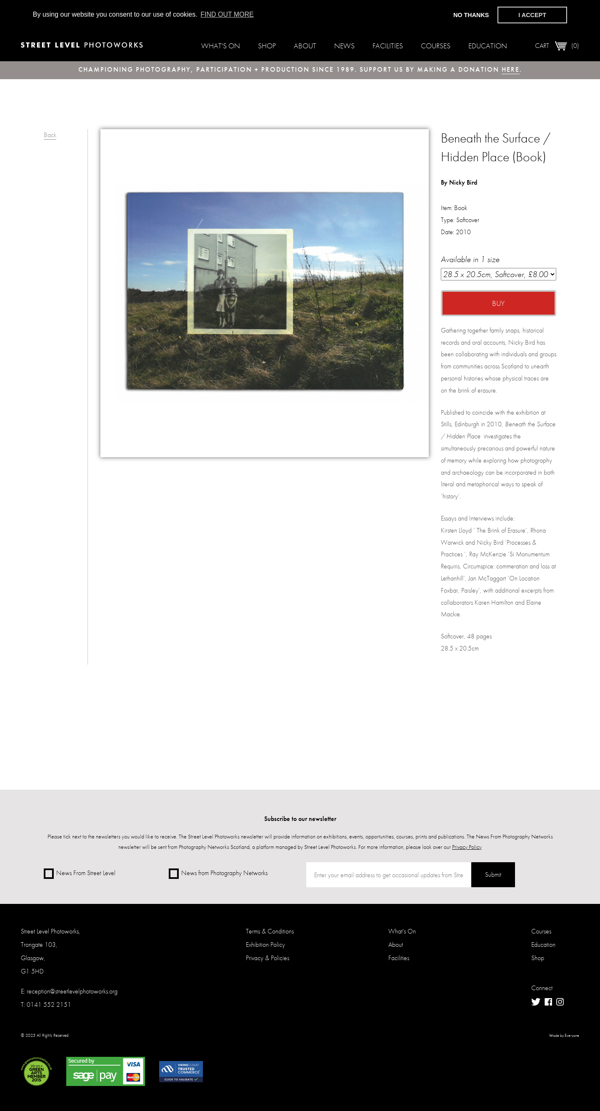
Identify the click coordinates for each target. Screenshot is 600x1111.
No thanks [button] (471, 15)
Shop (267, 45)
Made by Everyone (564, 1035)
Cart (557, 45)
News (344, 45)
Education (487, 45)
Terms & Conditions (270, 931)
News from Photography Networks (218, 873)
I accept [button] (532, 15)
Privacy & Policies (267, 957)
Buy (498, 303)
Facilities (387, 45)
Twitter (535, 1002)
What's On (220, 45)
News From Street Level (79, 873)
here (511, 69)
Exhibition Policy (265, 944)
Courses (435, 45)
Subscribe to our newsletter (300, 818)
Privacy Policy (467, 847)
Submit (493, 874)
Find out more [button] (227, 14)
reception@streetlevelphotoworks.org (72, 991)
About (305, 45)
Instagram (560, 1002)
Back (50, 134)
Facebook (548, 1002)
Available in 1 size (498, 267)
